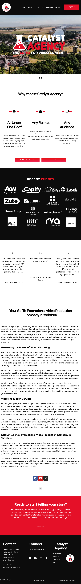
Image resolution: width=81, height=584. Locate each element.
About (30, 7)
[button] (40, 488)
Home (23, 7)
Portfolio (49, 7)
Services (39, 7)
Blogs (57, 7)
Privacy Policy (39, 581)
